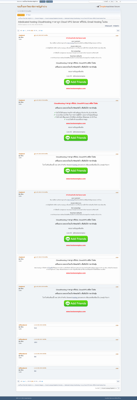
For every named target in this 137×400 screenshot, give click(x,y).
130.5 (35, 342)
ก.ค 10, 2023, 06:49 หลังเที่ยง (40, 368)
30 (29, 30)
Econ (35, 327)
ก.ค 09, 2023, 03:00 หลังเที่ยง (41, 286)
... (26, 30)
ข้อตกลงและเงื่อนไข (114, 398)
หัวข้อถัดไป (116, 26)
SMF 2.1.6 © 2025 (20, 398)
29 (28, 30)
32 (34, 30)
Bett (35, 356)
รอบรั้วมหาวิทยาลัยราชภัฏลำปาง (32, 6)
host (87, 103)
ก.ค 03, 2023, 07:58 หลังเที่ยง (41, 100)
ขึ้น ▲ (119, 398)
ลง (18, 30)
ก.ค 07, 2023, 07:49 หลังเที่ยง (41, 257)
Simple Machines (27, 398)
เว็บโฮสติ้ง (50, 267)
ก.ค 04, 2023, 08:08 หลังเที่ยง (41, 153)
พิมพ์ (118, 30)
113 (40, 30)
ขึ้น (18, 381)
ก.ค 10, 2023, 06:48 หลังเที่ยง (40, 353)
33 (36, 30)
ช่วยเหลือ (107, 398)
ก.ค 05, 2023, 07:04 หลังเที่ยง (41, 192)
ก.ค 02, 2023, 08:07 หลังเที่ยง (41, 35)
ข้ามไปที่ (97, 388)
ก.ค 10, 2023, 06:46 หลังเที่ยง (40, 324)
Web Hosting (70, 43)
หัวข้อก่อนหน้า (108, 26)
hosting (74, 165)
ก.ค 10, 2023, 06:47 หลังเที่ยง (40, 339)
